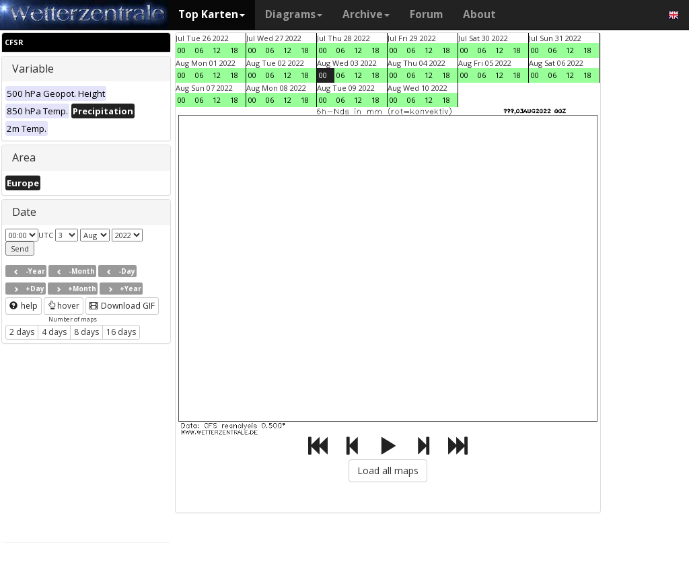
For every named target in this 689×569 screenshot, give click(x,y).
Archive (366, 14)
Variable (33, 68)
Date (24, 211)
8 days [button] (86, 332)
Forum (426, 14)
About (479, 14)
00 (182, 50)
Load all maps (388, 470)
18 (234, 50)
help (23, 305)
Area (24, 157)
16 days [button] (121, 332)
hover (63, 305)
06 (199, 50)
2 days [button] (21, 332)
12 (217, 50)
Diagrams (293, 14)
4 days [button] (54, 332)
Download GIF (122, 305)
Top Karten (211, 14)
